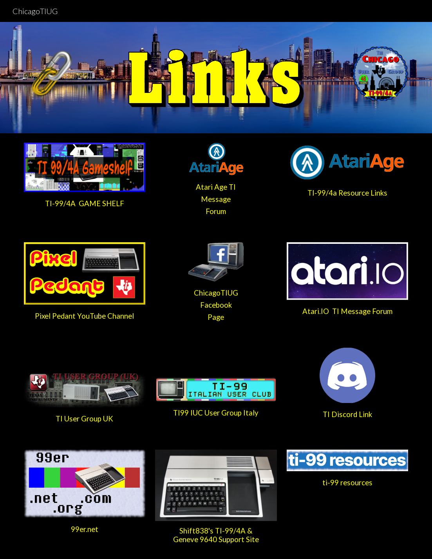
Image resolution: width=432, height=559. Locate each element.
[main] (85, 203)
